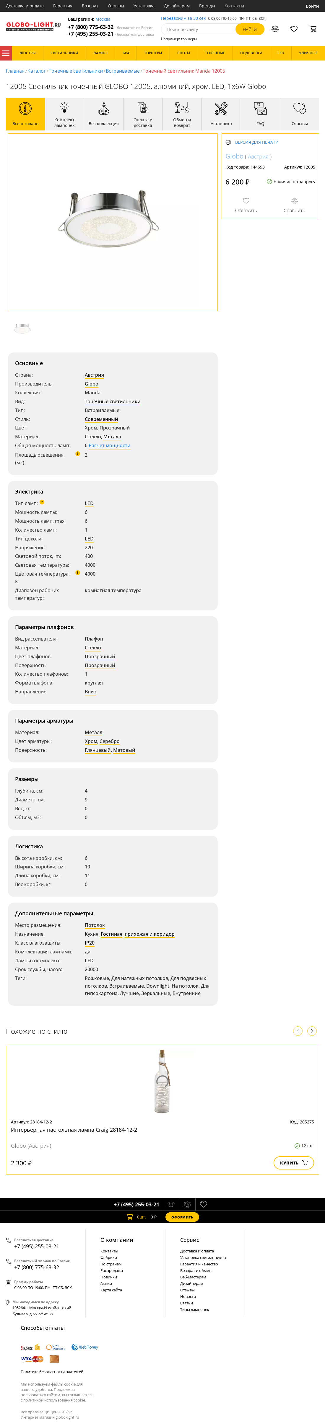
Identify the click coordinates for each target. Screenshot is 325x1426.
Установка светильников (203, 1257)
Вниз (90, 691)
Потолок (95, 925)
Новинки (108, 1277)
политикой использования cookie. (54, 1400)
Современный (101, 419)
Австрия (94, 375)
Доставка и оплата (25, 6)
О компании (116, 1239)
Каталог (5, 53)
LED (89, 503)
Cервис (189, 1239)
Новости (188, 1296)
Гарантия (62, 6)
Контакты (234, 6)
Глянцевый (98, 750)
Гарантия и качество (199, 1264)
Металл (112, 436)
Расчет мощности (110, 445)
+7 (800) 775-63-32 (111, 27)
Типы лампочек (194, 1309)
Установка (144, 6)
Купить (294, 1163)
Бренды (207, 6)
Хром (91, 741)
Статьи (186, 1303)
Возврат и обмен (195, 1270)
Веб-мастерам (193, 1277)
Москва (102, 19)
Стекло (93, 647)
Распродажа (111, 1270)
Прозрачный (100, 656)
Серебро (110, 741)
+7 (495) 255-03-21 (111, 33)
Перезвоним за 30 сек (183, 18)
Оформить (182, 1217)
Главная (15, 71)
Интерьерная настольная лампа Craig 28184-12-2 (74, 1129)
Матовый (124, 750)
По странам (111, 1264)
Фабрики (108, 1257)
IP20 (90, 943)
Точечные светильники (76, 71)
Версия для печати (257, 142)
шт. (136, 1217)
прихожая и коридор (150, 934)
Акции (106, 1283)
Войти (312, 6)
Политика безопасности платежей (52, 1371)
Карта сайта (111, 1290)
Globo (91, 383)
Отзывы (116, 6)
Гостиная (111, 934)
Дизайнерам (177, 6)
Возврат (90, 6)
